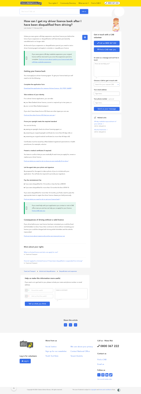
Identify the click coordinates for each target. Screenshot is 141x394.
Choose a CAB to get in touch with (105, 81)
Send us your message (107, 109)
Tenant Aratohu (76, 356)
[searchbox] (50, 11)
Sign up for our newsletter (56, 351)
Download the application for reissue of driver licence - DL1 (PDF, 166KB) (47, 88)
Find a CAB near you (38, 211)
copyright (94, 389)
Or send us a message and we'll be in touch (106, 59)
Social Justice (51, 346)
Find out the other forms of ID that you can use (39, 115)
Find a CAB (101, 359)
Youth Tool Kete (52, 356)
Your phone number (104, 99)
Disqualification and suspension (68, 271)
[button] (53, 3)
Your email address (100, 90)
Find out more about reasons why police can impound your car (44, 236)
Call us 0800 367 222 (106, 43)
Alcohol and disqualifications (47, 271)
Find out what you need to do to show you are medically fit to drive (46, 161)
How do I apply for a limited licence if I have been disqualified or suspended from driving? (53, 261)
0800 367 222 (108, 346)
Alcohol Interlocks (100, 130)
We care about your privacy (81, 346)
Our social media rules (104, 379)
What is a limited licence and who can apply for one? (41, 252)
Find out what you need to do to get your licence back (41, 199)
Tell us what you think (37, 304)
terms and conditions (105, 389)
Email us (100, 364)
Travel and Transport (30, 271)
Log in (25, 361)
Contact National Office (80, 351)
